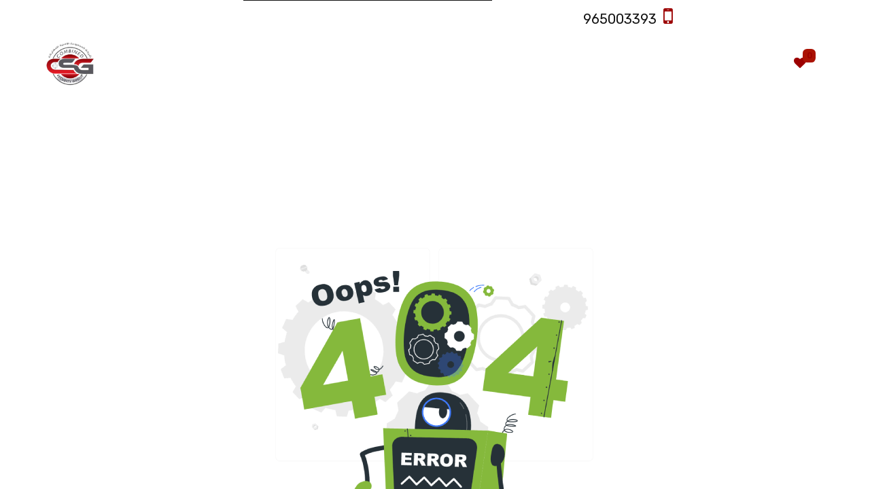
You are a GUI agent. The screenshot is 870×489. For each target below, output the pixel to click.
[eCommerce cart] (760, 63)
